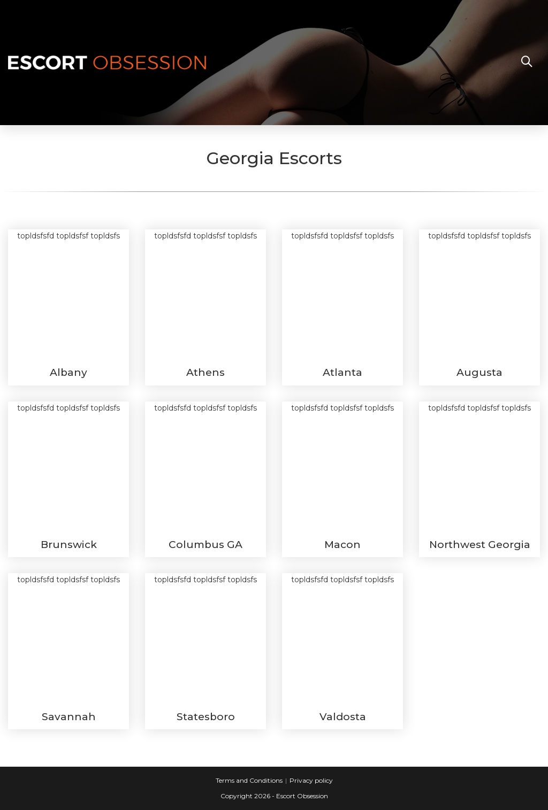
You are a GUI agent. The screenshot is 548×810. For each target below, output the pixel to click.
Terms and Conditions (249, 780)
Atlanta (342, 372)
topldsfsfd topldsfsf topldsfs (68, 295)
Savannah (69, 717)
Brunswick (69, 544)
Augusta (479, 372)
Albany (68, 372)
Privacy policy (311, 780)
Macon (342, 544)
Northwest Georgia (479, 544)
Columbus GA (205, 544)
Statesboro (206, 717)
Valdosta (342, 717)
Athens (205, 372)
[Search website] (526, 62)
